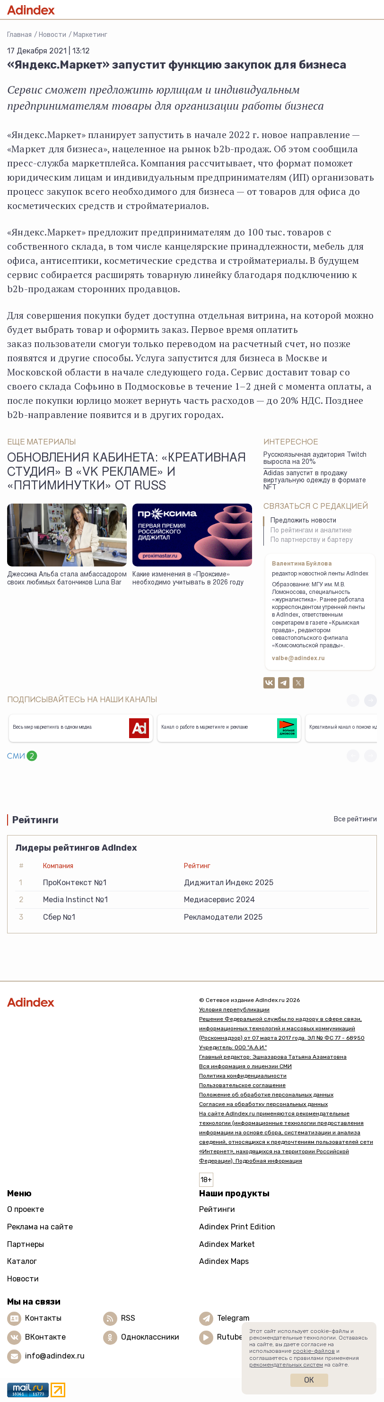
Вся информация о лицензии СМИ (245, 1066)
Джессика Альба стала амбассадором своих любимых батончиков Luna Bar (67, 579)
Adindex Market (227, 1244)
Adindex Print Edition (237, 1226)
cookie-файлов (314, 1351)
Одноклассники (150, 1336)
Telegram (233, 1318)
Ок (309, 1380)
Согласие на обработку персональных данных (263, 1104)
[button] (370, 700)
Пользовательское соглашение (242, 1085)
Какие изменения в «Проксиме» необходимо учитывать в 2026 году (188, 579)
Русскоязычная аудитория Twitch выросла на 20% (315, 459)
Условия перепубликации (234, 1009)
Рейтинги (217, 1209)
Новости (52, 35)
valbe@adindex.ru (298, 659)
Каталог (22, 1261)
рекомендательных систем (286, 1364)
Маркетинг (90, 35)
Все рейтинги (355, 819)
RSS (128, 1318)
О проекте (25, 1209)
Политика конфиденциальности (243, 1075)
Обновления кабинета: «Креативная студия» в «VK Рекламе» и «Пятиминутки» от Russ (126, 473)
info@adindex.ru (55, 1355)
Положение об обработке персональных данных (266, 1094)
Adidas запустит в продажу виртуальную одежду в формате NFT (314, 480)
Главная (19, 35)
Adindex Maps (224, 1261)
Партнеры (25, 1244)
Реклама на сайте (40, 1226)
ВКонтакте (45, 1336)
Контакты (43, 1318)
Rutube (230, 1336)
